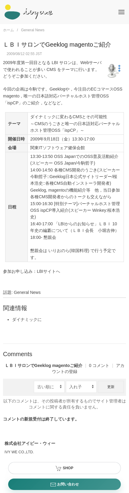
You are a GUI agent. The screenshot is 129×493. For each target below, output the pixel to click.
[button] (121, 12)
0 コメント (60, 365)
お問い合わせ (64, 485)
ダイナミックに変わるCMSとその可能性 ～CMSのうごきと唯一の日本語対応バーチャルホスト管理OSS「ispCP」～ (75, 123)
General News (32, 30)
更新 (110, 387)
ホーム (8, 30)
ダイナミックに (27, 319)
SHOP (64, 468)
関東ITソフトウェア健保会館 (57, 147)
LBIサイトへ (48, 271)
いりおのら (58, 250)
